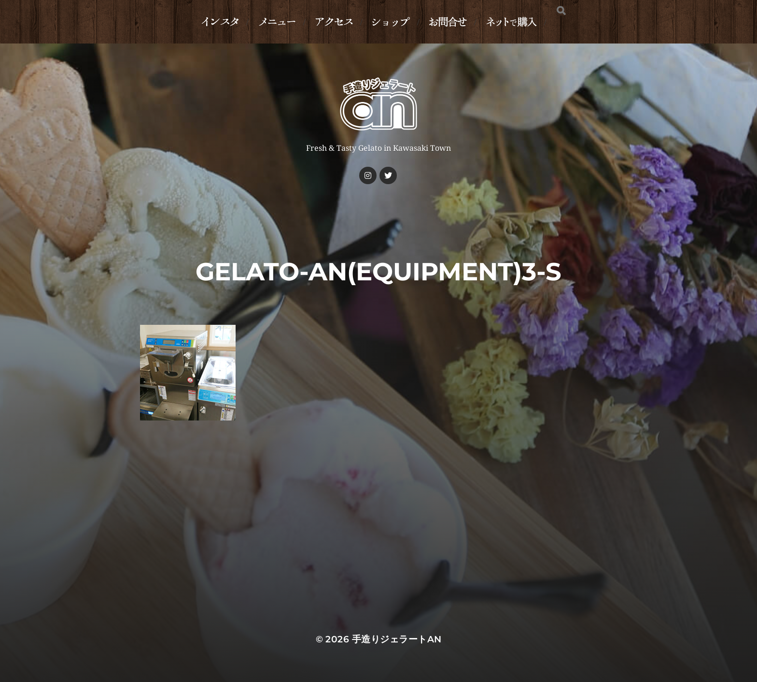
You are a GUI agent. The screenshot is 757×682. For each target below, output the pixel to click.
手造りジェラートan (397, 639)
